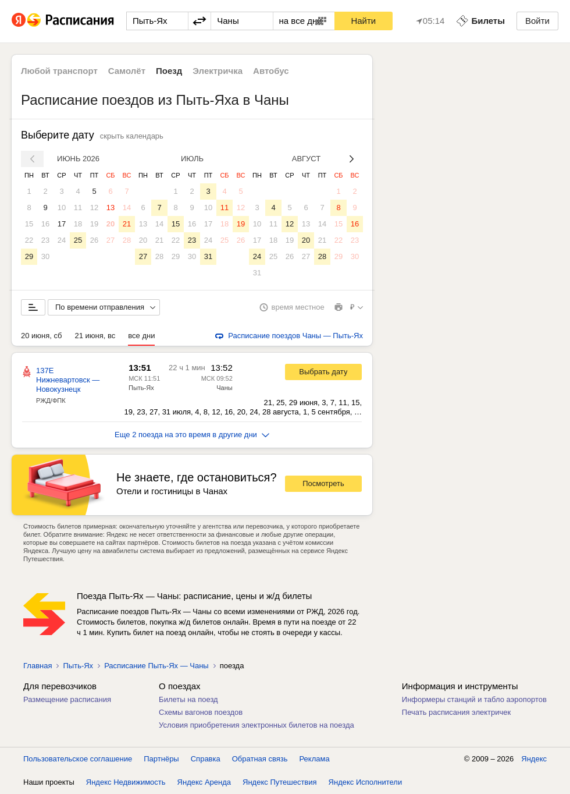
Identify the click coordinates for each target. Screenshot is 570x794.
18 (78, 223)
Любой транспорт (59, 71)
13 (110, 207)
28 (127, 240)
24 (62, 240)
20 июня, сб (41, 335)
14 (127, 207)
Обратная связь (260, 758)
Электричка (218, 71)
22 (29, 240)
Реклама (315, 758)
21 (127, 223)
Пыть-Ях (141, 387)
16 (45, 223)
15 (29, 223)
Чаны (224, 387)
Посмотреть (323, 483)
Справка (205, 758)
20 (110, 223)
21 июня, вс (94, 335)
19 (94, 223)
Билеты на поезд (188, 699)
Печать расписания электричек (456, 712)
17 (62, 223)
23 (45, 240)
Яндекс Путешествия (280, 782)
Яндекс (534, 758)
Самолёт (126, 71)
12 (94, 207)
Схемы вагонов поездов (201, 712)
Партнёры (161, 758)
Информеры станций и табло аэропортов (474, 699)
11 (78, 207)
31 (208, 256)
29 (29, 256)
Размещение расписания (67, 699)
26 (94, 240)
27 (110, 240)
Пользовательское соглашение (77, 758)
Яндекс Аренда (204, 782)
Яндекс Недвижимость (126, 782)
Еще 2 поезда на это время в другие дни (192, 434)
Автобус (271, 71)
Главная (37, 665)
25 (78, 240)
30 (45, 256)
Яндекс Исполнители (365, 782)
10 (62, 207)
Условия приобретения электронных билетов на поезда (256, 725)
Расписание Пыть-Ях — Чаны (156, 665)
